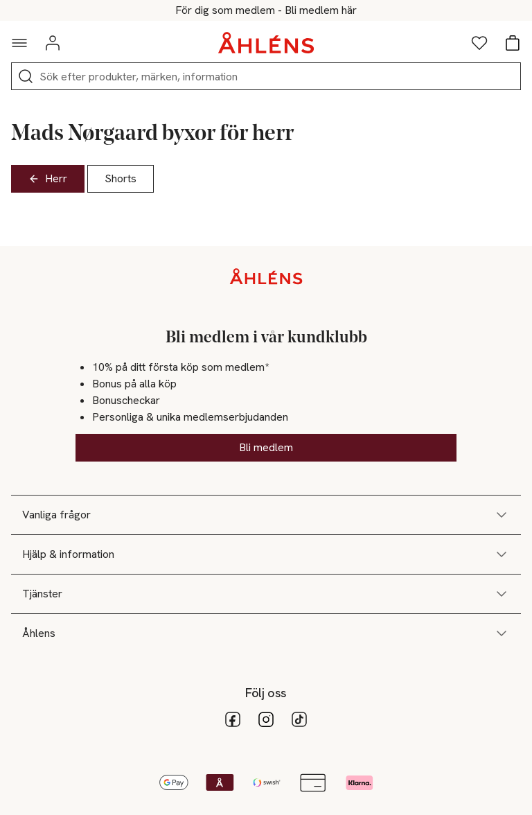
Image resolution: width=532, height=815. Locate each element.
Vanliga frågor (266, 515)
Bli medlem (266, 447)
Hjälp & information (266, 554)
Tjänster (266, 594)
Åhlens (266, 633)
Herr (47, 178)
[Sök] (25, 76)
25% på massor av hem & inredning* (266, 10)
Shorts (120, 178)
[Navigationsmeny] (19, 43)
